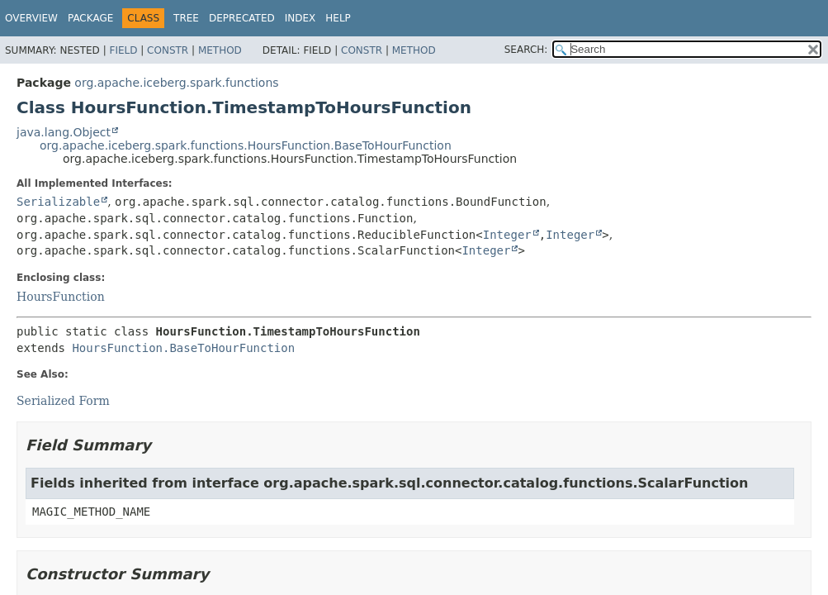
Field (123, 50)
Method (220, 50)
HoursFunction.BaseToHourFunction (183, 348)
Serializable (58, 201)
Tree (186, 18)
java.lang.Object (64, 132)
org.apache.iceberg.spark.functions (176, 82)
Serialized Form (63, 400)
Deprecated (242, 18)
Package (90, 18)
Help (338, 18)
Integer (507, 234)
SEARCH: (526, 49)
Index (300, 18)
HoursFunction (61, 296)
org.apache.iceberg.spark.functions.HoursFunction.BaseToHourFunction (246, 145)
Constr (167, 50)
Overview (31, 18)
